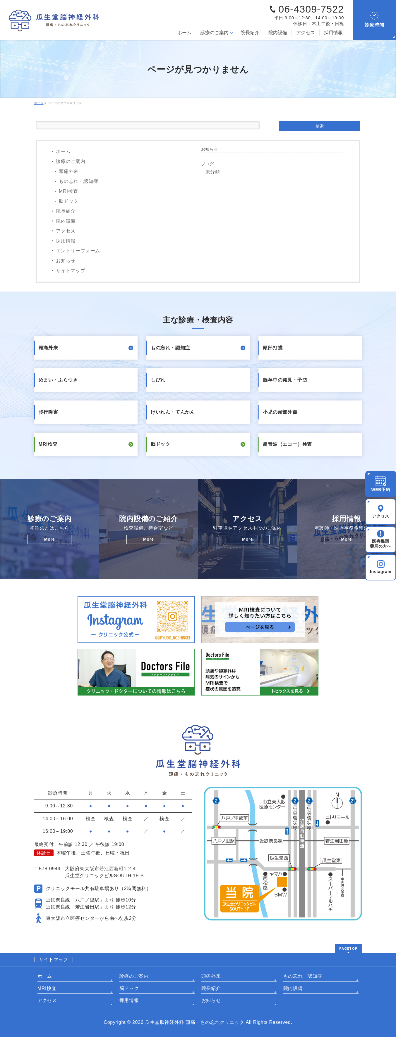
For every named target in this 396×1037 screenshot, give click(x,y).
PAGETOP (348, 948)
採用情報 (66, 240)
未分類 (212, 171)
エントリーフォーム (78, 250)
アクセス (66, 230)
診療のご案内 (70, 161)
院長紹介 (66, 211)
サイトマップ (70, 270)
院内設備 (66, 221)
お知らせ (66, 260)
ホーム (63, 151)
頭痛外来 (68, 171)
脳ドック (68, 201)
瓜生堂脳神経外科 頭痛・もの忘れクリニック (194, 1022)
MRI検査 (68, 191)
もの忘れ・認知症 (78, 181)
